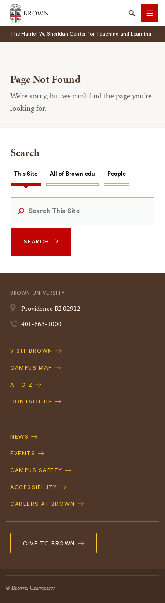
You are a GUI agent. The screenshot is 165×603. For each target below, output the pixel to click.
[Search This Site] (82, 211)
